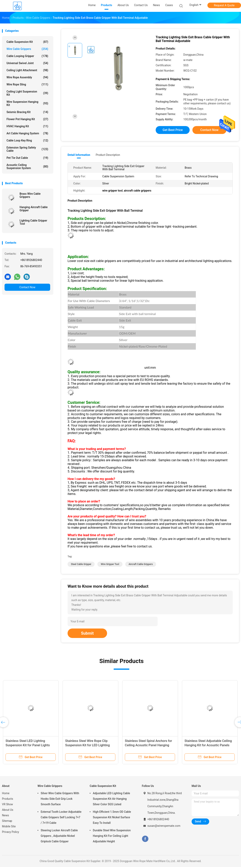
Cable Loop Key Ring (27, 140)
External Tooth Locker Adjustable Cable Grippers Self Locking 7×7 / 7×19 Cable (61, 817)
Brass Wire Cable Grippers (30, 195)
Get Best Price (173, 130)
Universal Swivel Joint (27, 63)
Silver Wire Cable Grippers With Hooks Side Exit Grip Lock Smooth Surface (60, 799)
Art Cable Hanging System (27, 133)
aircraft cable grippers (141, 564)
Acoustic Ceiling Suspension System (27, 166)
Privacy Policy (10, 831)
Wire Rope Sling (27, 84)
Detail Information (79, 154)
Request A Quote (224, 5)
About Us (7, 809)
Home (5, 793)
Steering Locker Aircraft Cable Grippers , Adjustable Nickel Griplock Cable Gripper (59, 836)
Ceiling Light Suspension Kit (27, 93)
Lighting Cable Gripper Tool (33, 222)
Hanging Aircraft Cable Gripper (34, 209)
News (5, 815)
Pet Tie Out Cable (27, 158)
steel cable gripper (81, 564)
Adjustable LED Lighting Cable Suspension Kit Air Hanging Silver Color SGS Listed (111, 799)
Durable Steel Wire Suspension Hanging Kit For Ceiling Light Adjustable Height (112, 836)
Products (7, 798)
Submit (87, 633)
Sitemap (7, 820)
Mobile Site (9, 826)
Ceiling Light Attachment (27, 70)
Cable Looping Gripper (27, 56)
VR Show (7, 804)
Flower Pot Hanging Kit (27, 119)
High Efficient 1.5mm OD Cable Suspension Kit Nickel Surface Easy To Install (112, 817)
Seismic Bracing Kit (27, 112)
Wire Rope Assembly (27, 77)
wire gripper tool (110, 564)
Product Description (108, 154)
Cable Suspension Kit (27, 42)
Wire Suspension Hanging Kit (27, 103)
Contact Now (27, 287)
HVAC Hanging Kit (27, 126)
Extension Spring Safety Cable (27, 149)
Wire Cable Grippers (27, 49)
